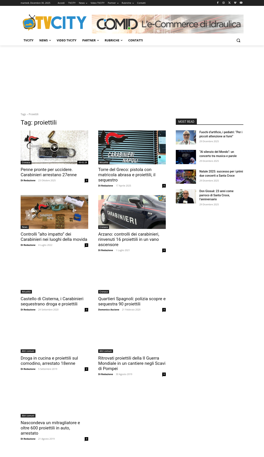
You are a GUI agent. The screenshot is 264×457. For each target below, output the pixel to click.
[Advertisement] (132, 76)
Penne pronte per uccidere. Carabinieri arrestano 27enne (49, 172)
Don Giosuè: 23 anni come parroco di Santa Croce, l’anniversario (216, 195)
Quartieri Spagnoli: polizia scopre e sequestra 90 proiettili (132, 301)
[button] (238, 40)
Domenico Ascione (108, 309)
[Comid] (168, 24)
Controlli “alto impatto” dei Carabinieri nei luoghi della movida (54, 237)
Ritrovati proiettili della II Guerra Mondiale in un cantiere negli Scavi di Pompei (131, 363)
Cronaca (26, 162)
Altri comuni (28, 351)
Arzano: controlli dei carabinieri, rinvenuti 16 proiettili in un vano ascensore (128, 239)
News (25, 227)
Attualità (103, 162)
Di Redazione (28, 180)
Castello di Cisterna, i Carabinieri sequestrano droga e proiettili (52, 301)
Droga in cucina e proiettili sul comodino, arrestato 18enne (49, 361)
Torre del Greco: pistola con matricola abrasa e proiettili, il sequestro (126, 175)
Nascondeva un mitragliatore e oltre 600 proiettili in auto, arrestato (50, 428)
